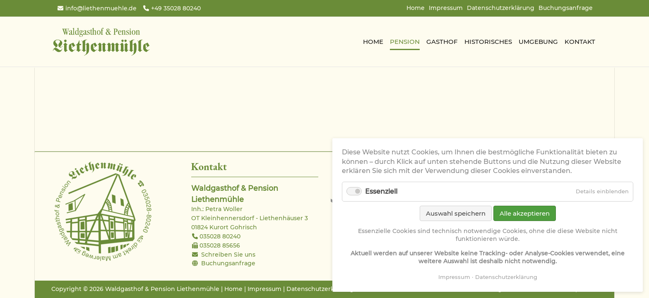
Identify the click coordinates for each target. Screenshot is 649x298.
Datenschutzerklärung (500, 8)
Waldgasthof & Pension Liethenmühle (101, 42)
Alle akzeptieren (525, 213)
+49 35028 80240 (176, 8)
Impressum (446, 8)
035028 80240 (220, 236)
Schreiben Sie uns (228, 254)
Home (415, 8)
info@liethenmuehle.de (101, 8)
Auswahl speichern (456, 213)
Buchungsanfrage (565, 8)
